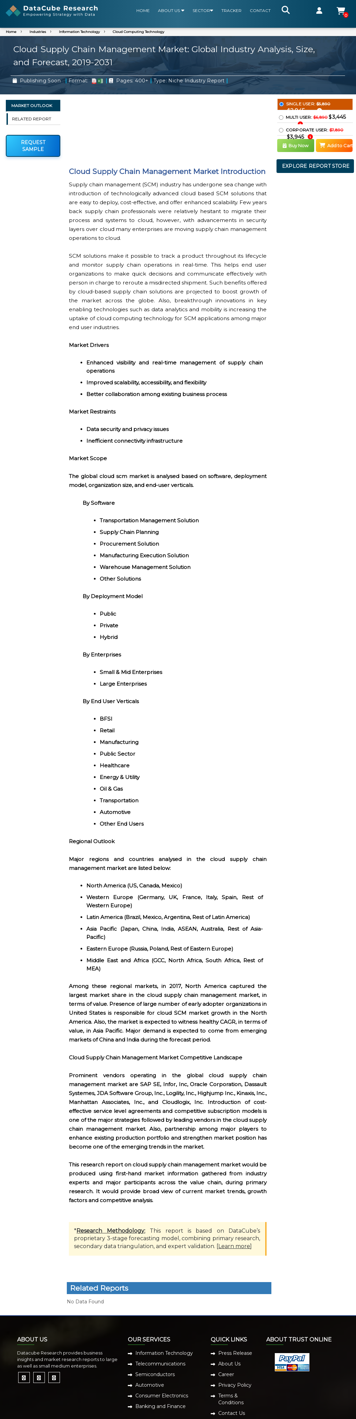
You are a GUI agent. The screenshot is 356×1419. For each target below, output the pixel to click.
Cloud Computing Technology (138, 32)
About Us (229, 1364)
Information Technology (79, 32)
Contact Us (231, 1413)
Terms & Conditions (231, 1399)
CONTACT (260, 10)
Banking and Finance (160, 1406)
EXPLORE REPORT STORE (315, 166)
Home (11, 32)
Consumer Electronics (161, 1396)
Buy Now (295, 145)
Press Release (235, 1353)
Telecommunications (160, 1364)
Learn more (234, 1246)
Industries (37, 32)
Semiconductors (155, 1374)
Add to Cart (336, 145)
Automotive (149, 1385)
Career (226, 1374)
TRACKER (231, 10)
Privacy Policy (234, 1385)
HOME (143, 10)
